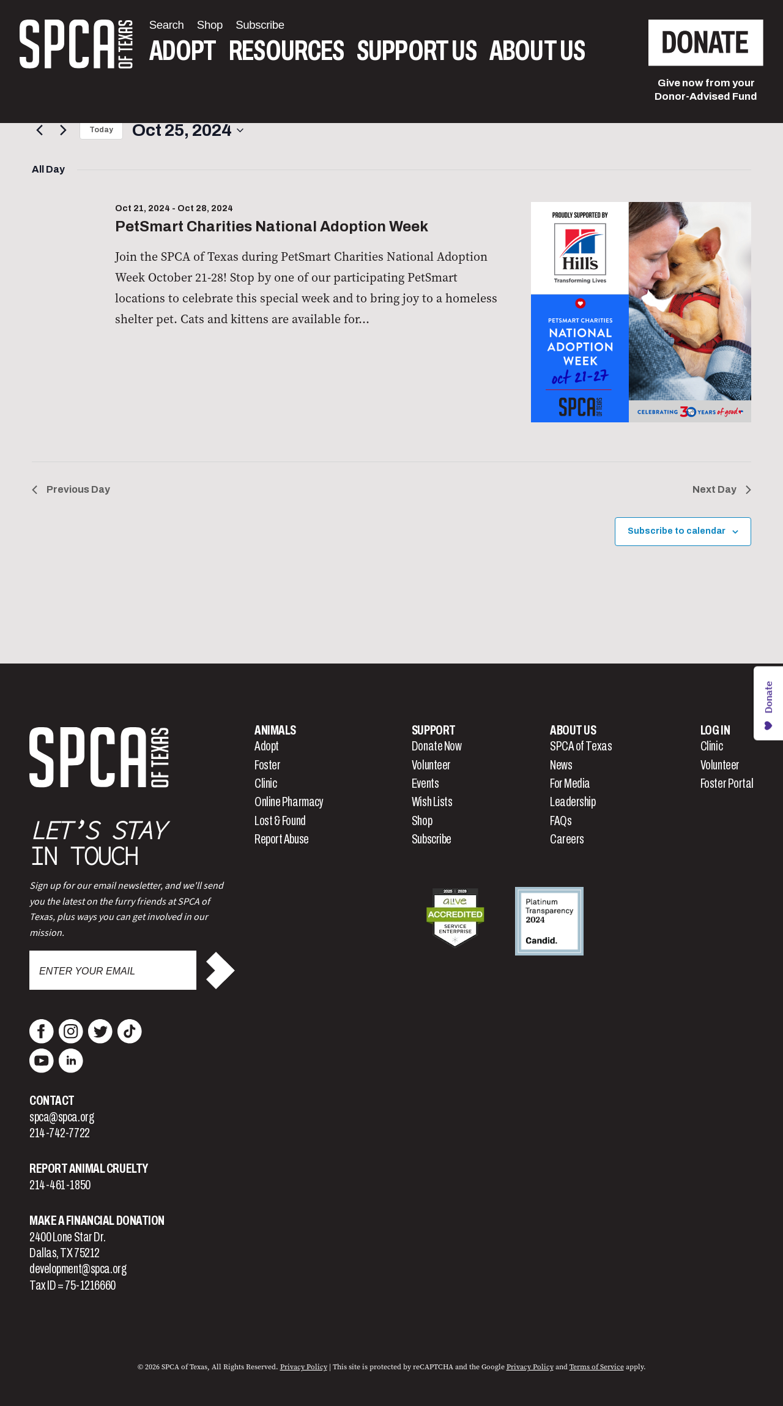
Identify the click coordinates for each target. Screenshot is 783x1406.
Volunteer (431, 765)
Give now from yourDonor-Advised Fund (706, 89)
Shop (422, 820)
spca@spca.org (61, 1117)
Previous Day (71, 489)
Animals (275, 730)
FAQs (560, 820)
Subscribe (431, 839)
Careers (567, 839)
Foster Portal (727, 783)
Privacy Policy (303, 1367)
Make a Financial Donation (97, 1220)
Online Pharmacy (288, 802)
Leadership (573, 802)
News (561, 765)
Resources (286, 51)
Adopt (182, 51)
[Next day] (63, 130)
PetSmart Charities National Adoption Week (271, 226)
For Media (570, 783)
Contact (52, 1100)
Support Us (417, 51)
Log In (715, 730)
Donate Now (437, 746)
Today (101, 129)
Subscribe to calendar (676, 531)
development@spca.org (77, 1269)
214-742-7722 (59, 1133)
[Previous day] (39, 130)
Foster (267, 765)
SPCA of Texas (581, 746)
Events (425, 783)
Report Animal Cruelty (88, 1168)
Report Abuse (281, 839)
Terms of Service (597, 1367)
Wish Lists (432, 802)
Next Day (721, 489)
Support (434, 730)
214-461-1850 (60, 1185)
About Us (537, 51)
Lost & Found (280, 820)
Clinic (265, 783)
